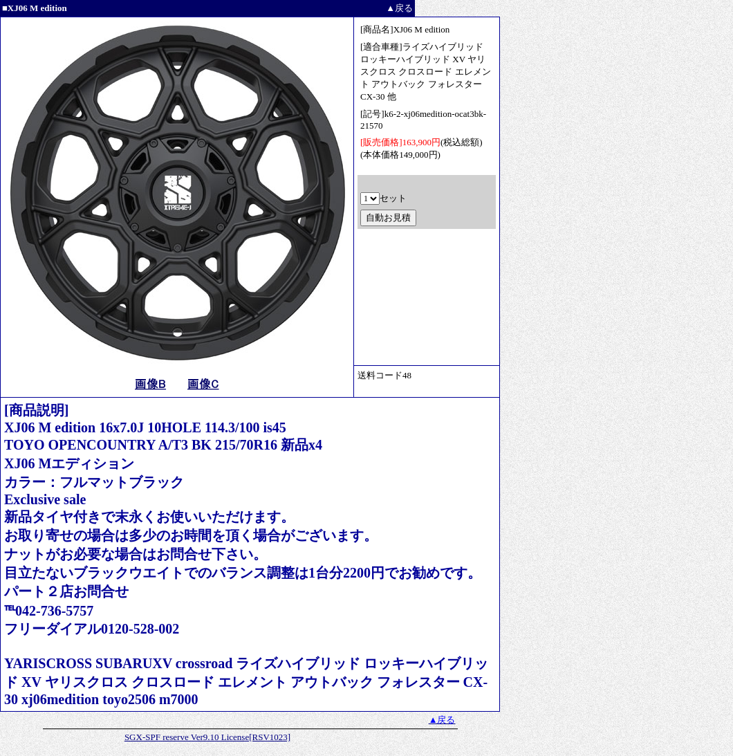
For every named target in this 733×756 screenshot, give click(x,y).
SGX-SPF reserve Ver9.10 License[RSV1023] (207, 737)
